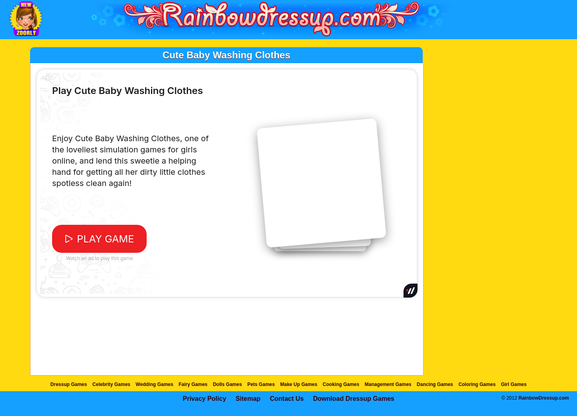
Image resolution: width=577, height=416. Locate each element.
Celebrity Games (112, 384)
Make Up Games (298, 384)
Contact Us (286, 398)
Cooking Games (341, 384)
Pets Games (261, 384)
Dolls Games (227, 384)
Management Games (388, 384)
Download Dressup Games (353, 398)
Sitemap (248, 398)
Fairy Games (193, 384)
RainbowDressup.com (543, 398)
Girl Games (514, 384)
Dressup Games (68, 384)
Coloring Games (477, 384)
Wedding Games (155, 384)
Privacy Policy (204, 398)
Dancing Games (435, 384)
